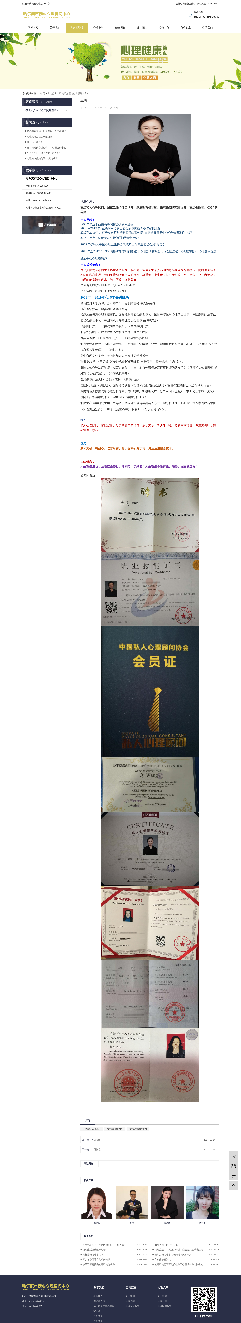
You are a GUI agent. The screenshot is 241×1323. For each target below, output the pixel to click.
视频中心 (164, 27)
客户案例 (98, 1321)
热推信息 (180, 3)
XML (216, 3)
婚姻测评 (120, 27)
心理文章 (185, 27)
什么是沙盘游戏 (163, 1259)
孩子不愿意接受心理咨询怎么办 (99, 1264)
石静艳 (97, 1149)
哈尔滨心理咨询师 (115, 1129)
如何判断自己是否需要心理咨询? (43, 153)
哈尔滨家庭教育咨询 (138, 1129)
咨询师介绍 (99, 1301)
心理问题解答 (132, 1306)
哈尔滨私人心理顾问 (92, 1129)
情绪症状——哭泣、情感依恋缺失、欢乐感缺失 (179, 1249)
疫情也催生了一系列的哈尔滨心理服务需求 (104, 1244)
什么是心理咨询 (35, 142)
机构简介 (98, 1296)
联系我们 (207, 27)
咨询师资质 (76, 27)
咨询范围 (52, 93)
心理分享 (130, 1301)
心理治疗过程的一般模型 (39, 136)
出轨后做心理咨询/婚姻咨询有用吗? (173, 1254)
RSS (210, 3)
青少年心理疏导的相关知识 (96, 1259)
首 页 (42, 93)
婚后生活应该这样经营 (94, 1249)
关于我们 (55, 27)
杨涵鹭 (97, 1139)
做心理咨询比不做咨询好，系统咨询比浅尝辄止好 (48, 131)
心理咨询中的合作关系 (166, 1244)
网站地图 (201, 3)
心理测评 (98, 27)
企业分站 (191, 3)
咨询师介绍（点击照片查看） (74, 93)
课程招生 (142, 27)
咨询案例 (98, 1316)
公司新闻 (130, 1296)
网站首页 (33, 27)
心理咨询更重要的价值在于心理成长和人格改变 (179, 1264)
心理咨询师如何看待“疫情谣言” (42, 158)
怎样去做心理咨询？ (93, 1254)
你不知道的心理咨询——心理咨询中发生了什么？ (48, 147)
